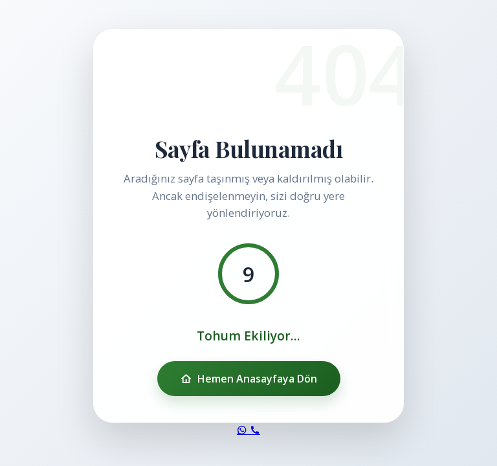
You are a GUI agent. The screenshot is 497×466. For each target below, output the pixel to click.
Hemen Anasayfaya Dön (249, 379)
